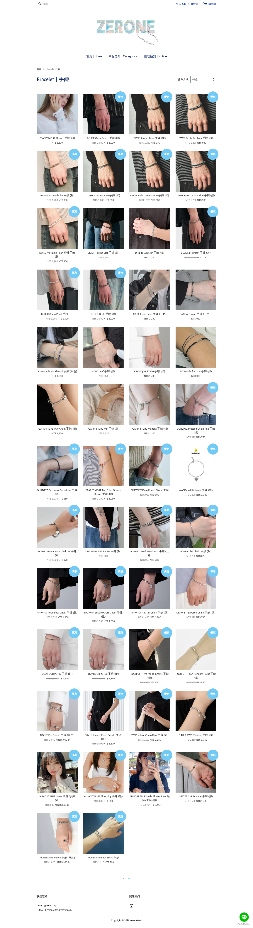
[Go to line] (244, 917)
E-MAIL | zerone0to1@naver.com (54, 910)
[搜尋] (48, 4)
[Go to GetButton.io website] (244, 924)
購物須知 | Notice (155, 56)
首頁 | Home (94, 56)
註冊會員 (193, 3)
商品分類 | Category (123, 56)
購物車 (212, 3)
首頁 (39, 69)
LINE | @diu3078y (46, 905)
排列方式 (183, 79)
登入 (178, 3)
